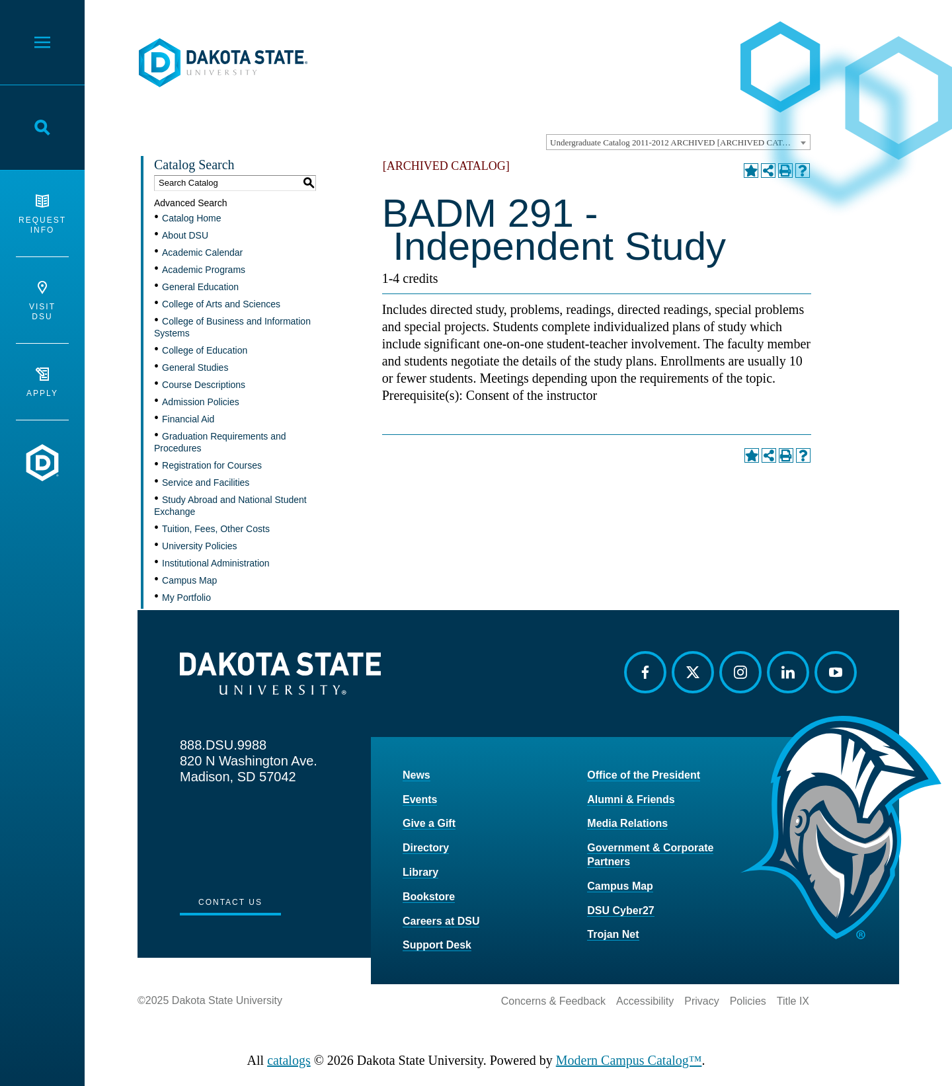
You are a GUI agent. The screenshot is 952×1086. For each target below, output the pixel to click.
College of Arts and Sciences (221, 304)
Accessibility (645, 1001)
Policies (748, 1001)
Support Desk (437, 944)
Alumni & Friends (630, 799)
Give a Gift (429, 823)
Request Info (42, 214)
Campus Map (189, 580)
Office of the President (643, 775)
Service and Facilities (205, 482)
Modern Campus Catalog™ (629, 1060)
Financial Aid (188, 419)
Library (420, 872)
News (416, 775)
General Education (200, 287)
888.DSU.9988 (223, 745)
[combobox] (678, 142)
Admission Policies (200, 402)
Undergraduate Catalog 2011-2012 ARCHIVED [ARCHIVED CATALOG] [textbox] (679, 142)
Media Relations (627, 823)
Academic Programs (203, 269)
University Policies (199, 546)
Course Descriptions (203, 384)
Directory (426, 847)
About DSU (185, 235)
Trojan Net (613, 934)
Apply (42, 383)
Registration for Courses (212, 465)
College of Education (204, 350)
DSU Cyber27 (620, 910)
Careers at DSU (441, 921)
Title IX (793, 1001)
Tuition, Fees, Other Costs (216, 529)
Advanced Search (190, 203)
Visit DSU (42, 301)
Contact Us (230, 902)
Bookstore (429, 896)
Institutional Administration (216, 563)
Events (420, 799)
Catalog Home (191, 218)
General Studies (195, 367)
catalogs (289, 1060)
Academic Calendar (202, 252)
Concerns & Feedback (553, 1001)
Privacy (701, 1001)
